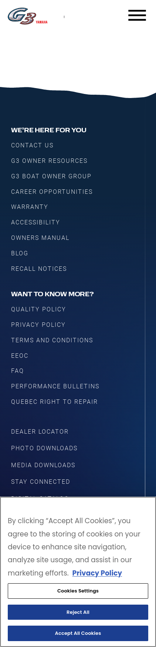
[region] (78, 572)
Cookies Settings (78, 590)
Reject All (78, 612)
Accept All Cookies (78, 633)
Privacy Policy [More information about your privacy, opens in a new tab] (97, 573)
